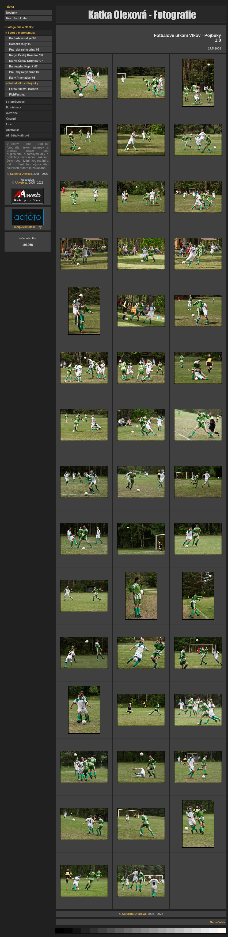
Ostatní (10, 118)
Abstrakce (12, 129)
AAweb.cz (21, 182)
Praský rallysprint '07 (22, 72)
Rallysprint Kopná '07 (21, 66)
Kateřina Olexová (21, 173)
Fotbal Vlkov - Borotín (21, 89)
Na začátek (217, 922)
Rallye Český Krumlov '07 (24, 60)
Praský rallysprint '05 (22, 49)
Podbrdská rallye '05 (20, 38)
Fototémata (13, 107)
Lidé (8, 124)
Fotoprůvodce (15, 101)
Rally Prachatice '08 (20, 77)
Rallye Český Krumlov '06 (24, 55)
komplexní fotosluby (27, 227)
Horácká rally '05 (18, 44)
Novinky (11, 12)
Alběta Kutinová (17, 135)
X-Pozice (11, 113)
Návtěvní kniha (16, 18)
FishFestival (15, 94)
